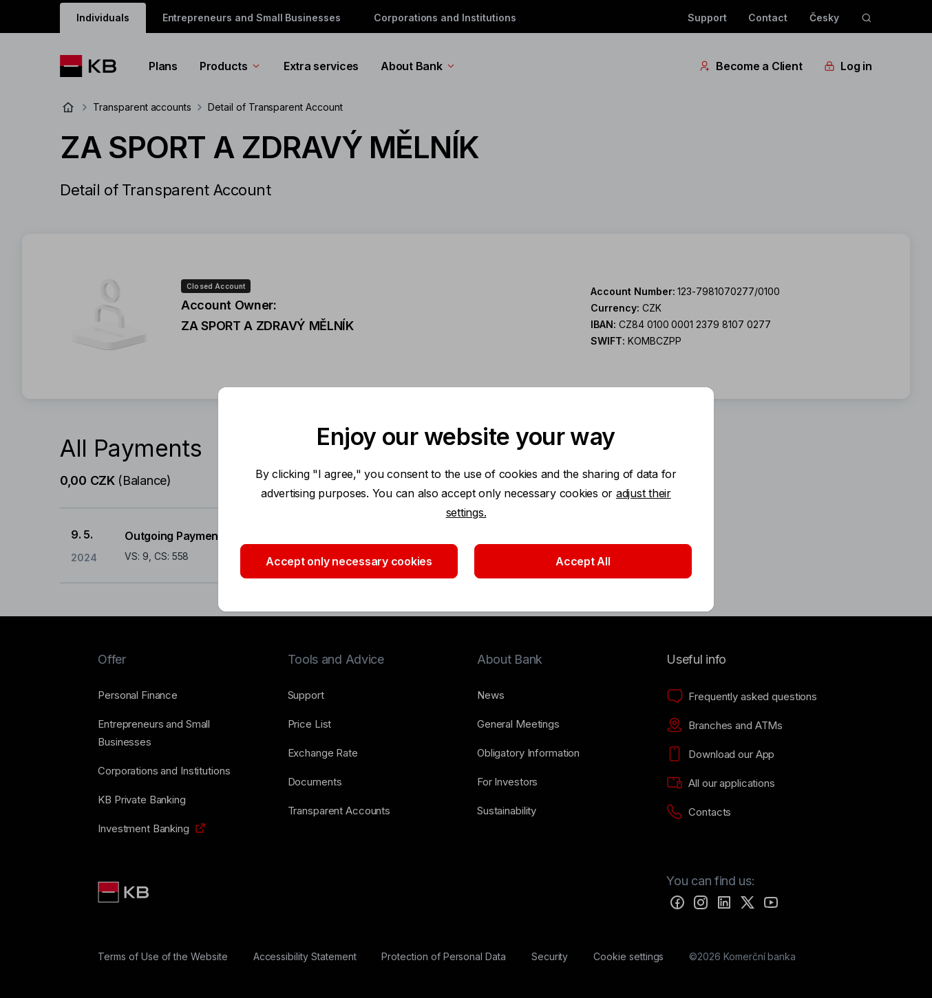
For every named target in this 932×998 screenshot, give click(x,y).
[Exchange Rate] (323, 753)
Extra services (321, 66)
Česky (824, 17)
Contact (767, 17)
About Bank (418, 66)
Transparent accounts (142, 107)
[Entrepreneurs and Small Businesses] (181, 733)
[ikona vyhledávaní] (866, 17)
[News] (491, 695)
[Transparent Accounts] (339, 811)
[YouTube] (771, 902)
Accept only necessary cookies (349, 561)
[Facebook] (677, 902)
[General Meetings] (518, 724)
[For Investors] (507, 782)
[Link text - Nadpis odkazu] (124, 892)
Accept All (582, 561)
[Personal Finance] (138, 695)
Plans (163, 66)
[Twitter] (748, 902)
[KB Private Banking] (142, 800)
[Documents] (315, 782)
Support (707, 17)
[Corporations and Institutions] (164, 771)
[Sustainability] (506, 811)
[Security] (550, 956)
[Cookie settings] (628, 956)
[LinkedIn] (724, 902)
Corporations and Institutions (445, 17)
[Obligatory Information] (528, 753)
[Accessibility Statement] (305, 956)
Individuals (102, 17)
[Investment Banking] (143, 829)
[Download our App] (720, 754)
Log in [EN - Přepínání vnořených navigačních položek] (847, 66)
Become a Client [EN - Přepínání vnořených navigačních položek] (750, 66)
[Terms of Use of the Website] (163, 956)
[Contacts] (698, 812)
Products (231, 66)
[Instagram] (701, 902)
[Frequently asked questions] (741, 697)
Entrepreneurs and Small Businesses (251, 17)
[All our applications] (720, 783)
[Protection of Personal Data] (443, 956)
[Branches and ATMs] (724, 726)
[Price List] (310, 724)
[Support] (306, 695)
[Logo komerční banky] (93, 66)
